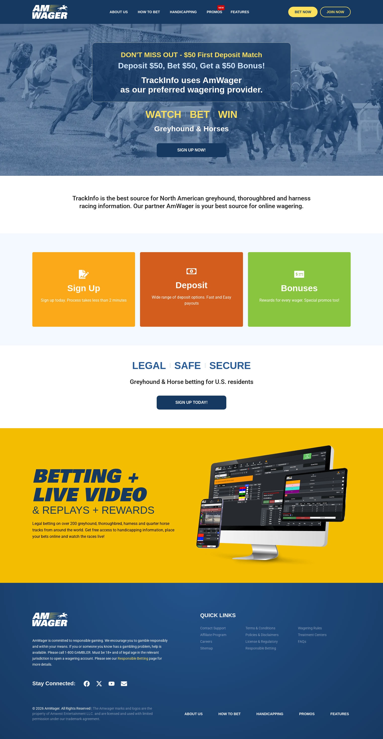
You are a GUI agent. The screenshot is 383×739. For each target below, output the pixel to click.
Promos (216, 9)
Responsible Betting (133, 658)
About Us (119, 12)
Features (240, 12)
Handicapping (183, 12)
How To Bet (149, 12)
